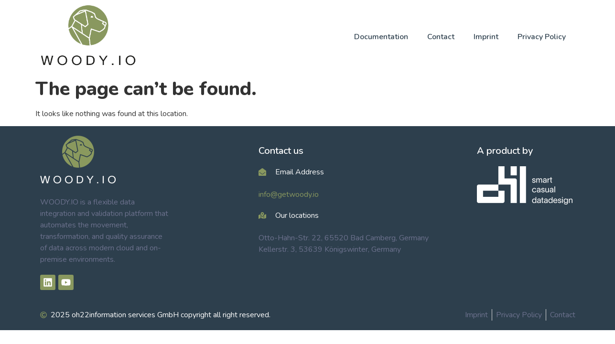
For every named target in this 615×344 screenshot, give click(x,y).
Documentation (381, 37)
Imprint (486, 37)
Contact (440, 37)
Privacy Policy (542, 37)
